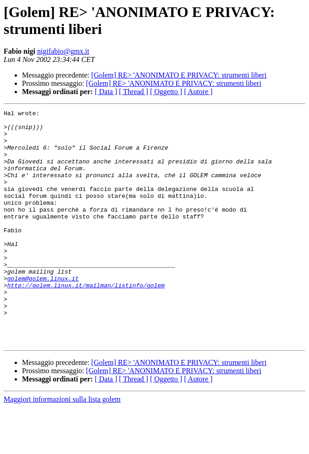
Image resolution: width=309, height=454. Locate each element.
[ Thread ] (134, 91)
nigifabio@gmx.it (63, 51)
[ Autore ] (198, 91)
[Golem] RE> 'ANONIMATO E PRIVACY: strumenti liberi (178, 75)
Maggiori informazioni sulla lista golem (62, 446)
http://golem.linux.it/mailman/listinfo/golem (86, 321)
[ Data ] (106, 91)
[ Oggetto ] (166, 91)
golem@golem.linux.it (43, 312)
